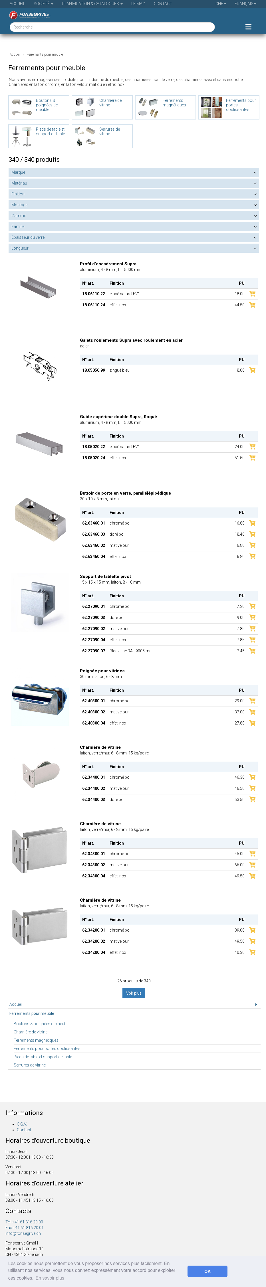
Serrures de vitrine (30, 1065)
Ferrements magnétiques (36, 1040)
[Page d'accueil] (27, 15)
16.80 (240, 523)
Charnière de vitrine (30, 1032)
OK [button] (207, 1271)
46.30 (240, 777)
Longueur (20, 248)
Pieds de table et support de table (43, 1057)
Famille (17, 226)
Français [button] (245, 3)
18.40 (240, 534)
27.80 (240, 723)
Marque (18, 172)
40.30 (240, 952)
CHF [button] (220, 3)
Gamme (18, 215)
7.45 (241, 651)
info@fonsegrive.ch (23, 1233)
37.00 (240, 712)
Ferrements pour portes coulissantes (47, 1048)
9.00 (241, 617)
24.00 (240, 446)
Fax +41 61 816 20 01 (24, 1227)
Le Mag (138, 3)
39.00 (240, 930)
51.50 (240, 458)
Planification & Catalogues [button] (92, 3)
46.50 (240, 788)
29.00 (240, 701)
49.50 (240, 876)
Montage (19, 205)
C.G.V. (22, 1124)
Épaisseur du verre (28, 237)
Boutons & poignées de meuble (41, 1023)
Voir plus (134, 993)
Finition (18, 194)
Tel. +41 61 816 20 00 (24, 1222)
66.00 (240, 865)
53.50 (240, 799)
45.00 (240, 853)
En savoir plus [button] (49, 1278)
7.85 (241, 628)
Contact (163, 3)
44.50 (240, 305)
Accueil (17, 3)
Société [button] (43, 3)
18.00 (240, 294)
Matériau (19, 183)
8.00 (241, 370)
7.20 (241, 606)
